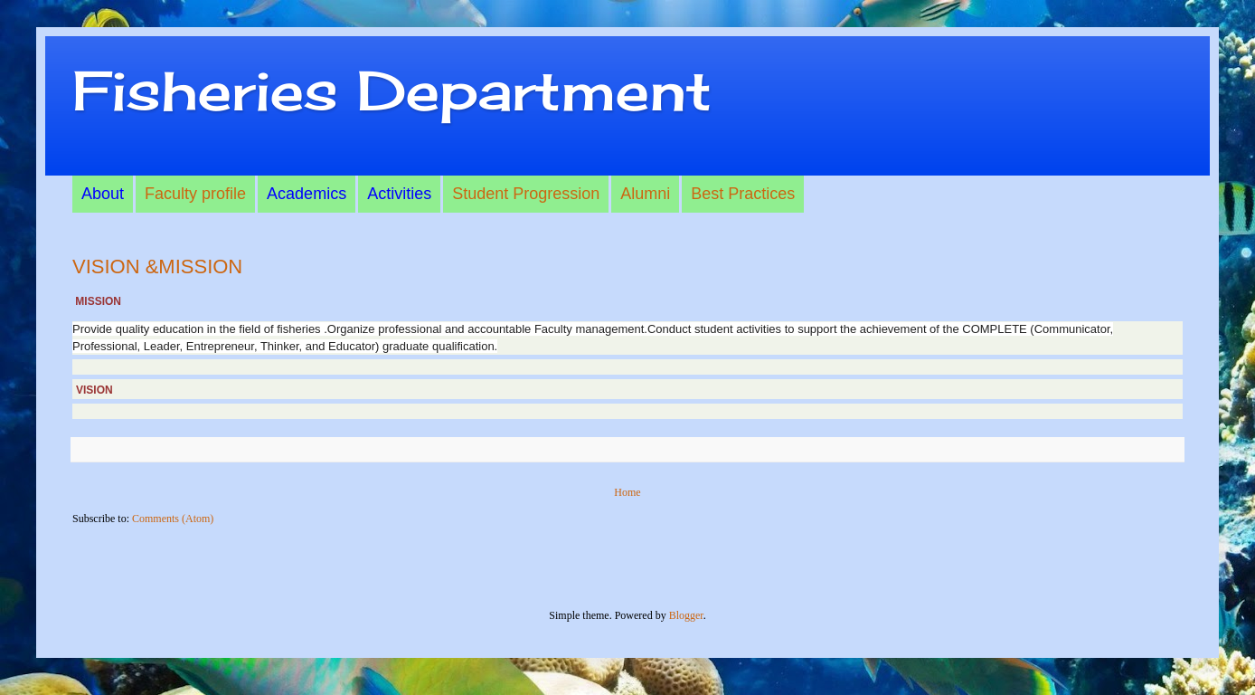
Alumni (645, 194)
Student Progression (525, 194)
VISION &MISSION (157, 266)
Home (627, 492)
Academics (306, 194)
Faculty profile (195, 194)
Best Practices (743, 194)
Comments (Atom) (172, 518)
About (102, 194)
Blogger (686, 615)
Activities (399, 194)
